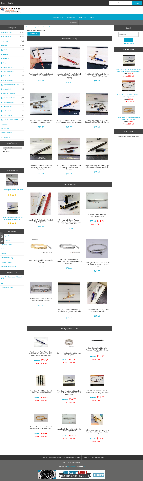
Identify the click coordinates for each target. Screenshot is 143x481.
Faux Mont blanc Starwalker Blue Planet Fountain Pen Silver (41, 121)
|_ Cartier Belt (12, 76)
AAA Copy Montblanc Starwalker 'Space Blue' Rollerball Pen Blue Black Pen (69, 392)
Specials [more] (128, 49)
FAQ (2, 283)
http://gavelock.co (71, 466)
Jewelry (34, 27)
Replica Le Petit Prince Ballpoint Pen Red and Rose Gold (41, 75)
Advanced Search (128, 43)
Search (128, 28)
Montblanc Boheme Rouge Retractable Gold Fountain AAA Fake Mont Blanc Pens (69, 221)
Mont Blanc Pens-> (12, 32)
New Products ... (6, 128)
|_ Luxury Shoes (12, 115)
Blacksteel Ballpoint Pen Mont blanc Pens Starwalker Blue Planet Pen (41, 167)
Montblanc (12, 151)
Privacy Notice (5, 240)
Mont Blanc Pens (58, 17)
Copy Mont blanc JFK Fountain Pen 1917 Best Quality (97, 310)
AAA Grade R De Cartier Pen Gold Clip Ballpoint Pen (41, 221)
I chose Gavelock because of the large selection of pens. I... (12, 211)
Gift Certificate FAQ (7, 258)
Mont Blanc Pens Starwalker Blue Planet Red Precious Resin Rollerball (69, 167)
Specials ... (4, 124)
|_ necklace (4, 58)
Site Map (3, 253)
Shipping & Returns (7, 236)
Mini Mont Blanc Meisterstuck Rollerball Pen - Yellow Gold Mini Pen (69, 311)
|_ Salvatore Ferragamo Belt (12, 85)
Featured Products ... (7, 132)
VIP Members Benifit (7, 287)
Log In (10, 3)
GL (84, 466)
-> (12, 45)
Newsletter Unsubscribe (8, 266)
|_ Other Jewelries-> (12, 71)
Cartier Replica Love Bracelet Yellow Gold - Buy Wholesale (41, 428)
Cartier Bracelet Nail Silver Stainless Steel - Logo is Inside (97, 391)
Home (3, 3)
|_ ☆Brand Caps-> (12, 106)
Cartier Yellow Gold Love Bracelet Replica (40, 261)
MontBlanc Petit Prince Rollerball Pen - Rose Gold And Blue (97, 75)
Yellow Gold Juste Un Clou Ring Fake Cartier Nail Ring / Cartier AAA (97, 432)
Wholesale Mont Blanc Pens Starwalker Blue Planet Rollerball (97, 121)
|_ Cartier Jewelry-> (12, 67)
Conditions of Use (6, 244)
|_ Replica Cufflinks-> (12, 93)
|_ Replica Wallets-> (12, 102)
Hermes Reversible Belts (45, 27)
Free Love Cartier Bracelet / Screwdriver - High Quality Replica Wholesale (69, 261)
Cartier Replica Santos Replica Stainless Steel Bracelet (41, 300)
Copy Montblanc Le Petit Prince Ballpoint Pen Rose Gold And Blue (69, 121)
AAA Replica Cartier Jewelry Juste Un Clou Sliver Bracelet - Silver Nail (97, 264)
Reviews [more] (12, 170)
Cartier (12, 150)
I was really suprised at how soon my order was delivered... (12, 183)
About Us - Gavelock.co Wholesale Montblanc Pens (12, 278)
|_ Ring (3, 63)
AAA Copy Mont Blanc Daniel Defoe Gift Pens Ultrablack (41, 392)
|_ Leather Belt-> (12, 111)
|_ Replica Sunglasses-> (12, 98)
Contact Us (73, 23)
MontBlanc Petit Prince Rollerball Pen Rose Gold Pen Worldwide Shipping (69, 75)
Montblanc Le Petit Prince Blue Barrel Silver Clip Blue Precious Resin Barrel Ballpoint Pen (40, 353)
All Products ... (5, 137)
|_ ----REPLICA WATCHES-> (12, 120)
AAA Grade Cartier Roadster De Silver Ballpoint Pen (97, 215)
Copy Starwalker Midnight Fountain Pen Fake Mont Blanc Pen (97, 350)
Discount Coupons (6, 262)
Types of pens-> (12, 37)
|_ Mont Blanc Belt (12, 80)
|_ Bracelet (4, 54)
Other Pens (82, 17)
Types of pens (71, 17)
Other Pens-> (12, 41)
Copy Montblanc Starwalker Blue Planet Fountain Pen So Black (97, 166)
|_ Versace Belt (12, 89)
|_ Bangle (12, 50)
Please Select (12, 148)
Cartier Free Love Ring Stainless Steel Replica (69, 354)
